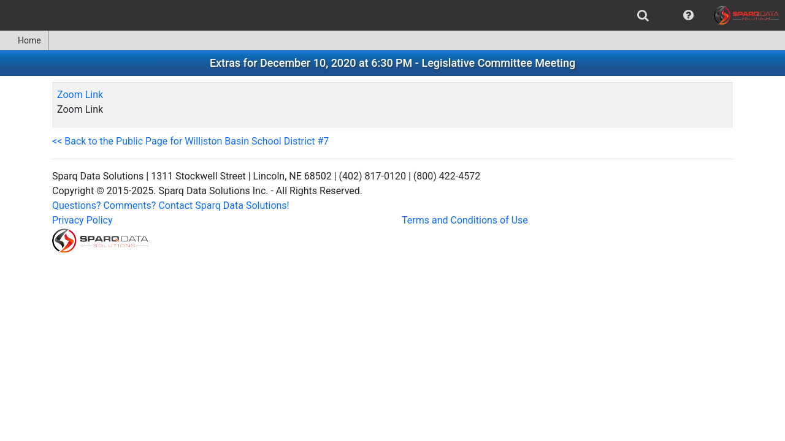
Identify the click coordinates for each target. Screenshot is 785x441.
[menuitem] (643, 15)
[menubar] (392, 15)
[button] (688, 15)
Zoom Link (80, 94)
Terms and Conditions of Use (465, 220)
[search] (643, 15)
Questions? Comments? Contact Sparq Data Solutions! (170, 205)
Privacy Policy (82, 220)
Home (24, 40)
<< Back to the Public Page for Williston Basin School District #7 (190, 141)
